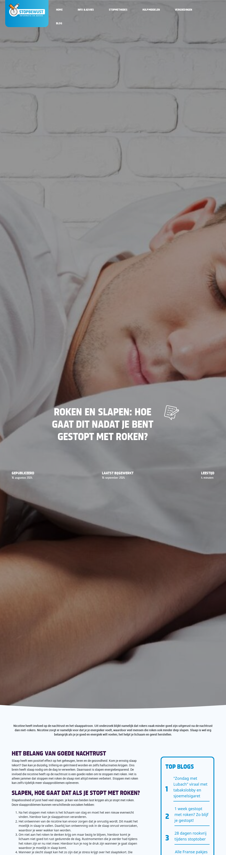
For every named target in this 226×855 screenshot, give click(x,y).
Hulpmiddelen (151, 9)
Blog (59, 23)
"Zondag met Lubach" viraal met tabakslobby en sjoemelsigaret (190, 787)
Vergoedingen (183, 9)
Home (59, 9)
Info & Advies (86, 9)
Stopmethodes (118, 9)
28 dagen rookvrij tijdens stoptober (190, 836)
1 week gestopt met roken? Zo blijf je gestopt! (191, 814)
